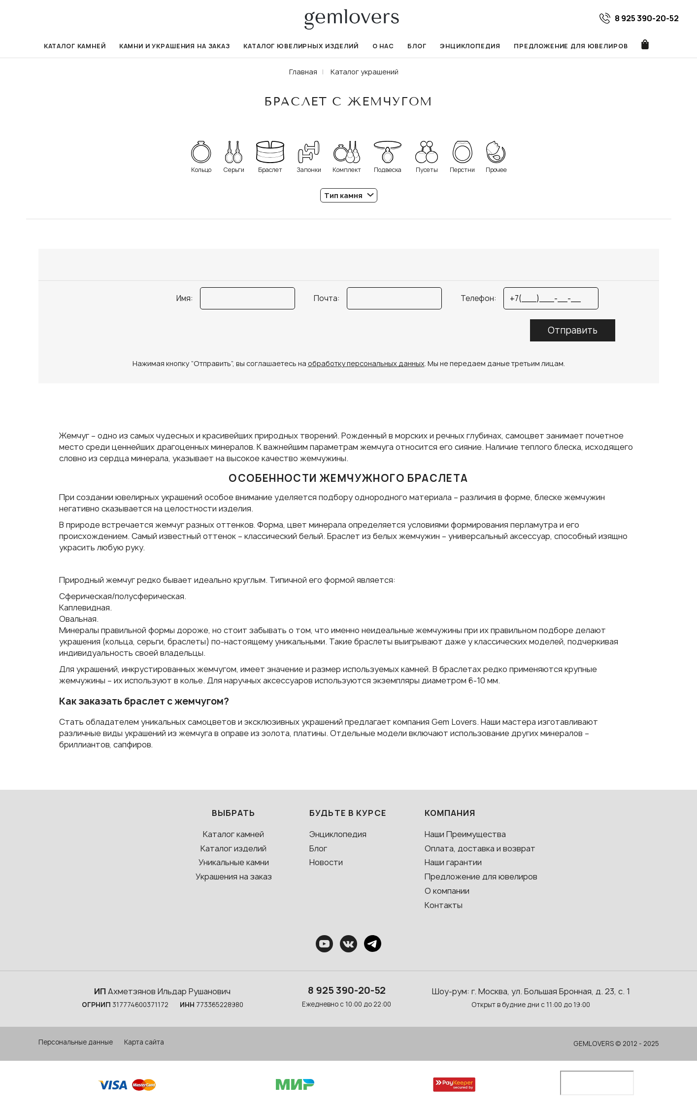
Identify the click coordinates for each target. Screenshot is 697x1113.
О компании (447, 891)
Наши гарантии (453, 862)
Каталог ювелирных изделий (301, 46)
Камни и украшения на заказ (174, 46)
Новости (326, 862)
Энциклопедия (471, 46)
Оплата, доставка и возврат (480, 848)
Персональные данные (75, 1042)
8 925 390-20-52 (347, 990)
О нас (383, 46)
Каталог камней (74, 46)
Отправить (572, 331)
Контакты (444, 905)
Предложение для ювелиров (572, 46)
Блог (417, 46)
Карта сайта (144, 1042)
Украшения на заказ (234, 877)
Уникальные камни (234, 862)
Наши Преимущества (465, 834)
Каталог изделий (233, 848)
